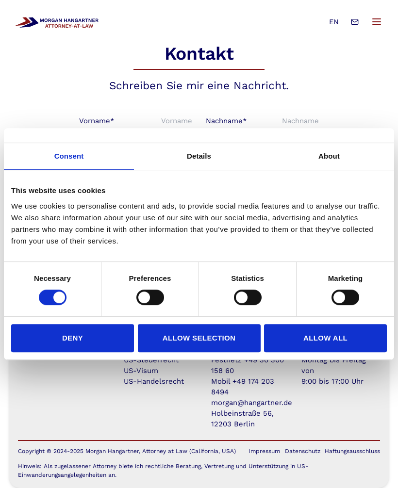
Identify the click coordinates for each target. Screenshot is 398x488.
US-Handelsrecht (154, 381)
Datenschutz (302, 451)
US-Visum (141, 370)
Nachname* (226, 120)
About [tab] (329, 156)
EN (334, 21)
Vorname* (96, 120)
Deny (72, 338)
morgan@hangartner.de (251, 402)
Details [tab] (199, 156)
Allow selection (199, 338)
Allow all (325, 338)
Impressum (264, 451)
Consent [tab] (69, 156)
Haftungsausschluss (352, 451)
